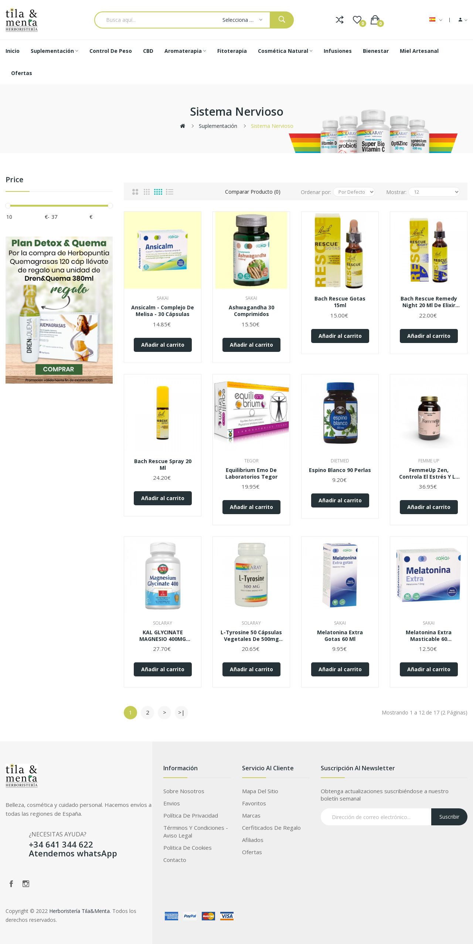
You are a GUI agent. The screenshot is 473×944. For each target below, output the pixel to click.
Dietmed (340, 461)
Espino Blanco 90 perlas (340, 470)
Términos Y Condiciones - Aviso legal (195, 831)
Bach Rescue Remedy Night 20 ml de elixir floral (429, 302)
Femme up (428, 461)
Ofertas (252, 852)
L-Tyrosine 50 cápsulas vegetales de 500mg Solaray (251, 635)
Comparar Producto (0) (252, 191)
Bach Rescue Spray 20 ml (162, 464)
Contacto (174, 859)
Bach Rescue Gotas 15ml (339, 302)
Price (14, 179)
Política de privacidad (190, 815)
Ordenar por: (316, 192)
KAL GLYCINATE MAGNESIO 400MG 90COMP (162, 635)
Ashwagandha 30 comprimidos (251, 311)
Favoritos (254, 803)
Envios (171, 803)
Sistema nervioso (272, 125)
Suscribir (449, 816)
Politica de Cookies (187, 847)
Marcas (251, 815)
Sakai (163, 298)
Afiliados (252, 839)
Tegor (251, 461)
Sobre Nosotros (183, 791)
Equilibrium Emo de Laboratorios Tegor (251, 473)
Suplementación (218, 125)
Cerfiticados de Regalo (271, 827)
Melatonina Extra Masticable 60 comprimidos (429, 635)
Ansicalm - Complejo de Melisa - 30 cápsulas (162, 311)
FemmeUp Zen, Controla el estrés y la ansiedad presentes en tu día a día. (428, 473)
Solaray (162, 623)
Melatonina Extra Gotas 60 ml (340, 635)
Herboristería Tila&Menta (79, 910)
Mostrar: (396, 192)
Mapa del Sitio (260, 791)
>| (181, 712)
